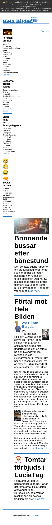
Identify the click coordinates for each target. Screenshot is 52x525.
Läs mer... (46, 10)
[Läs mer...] (7, 75)
